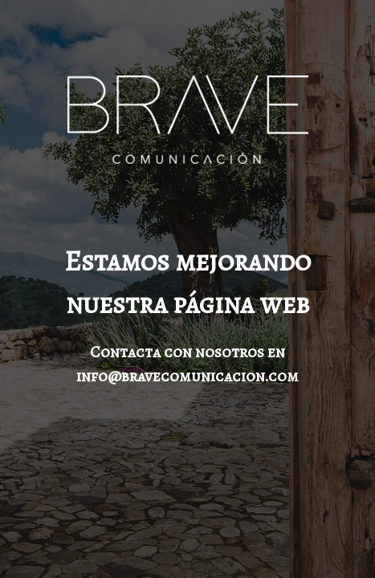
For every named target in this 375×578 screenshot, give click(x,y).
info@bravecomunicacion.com (187, 376)
